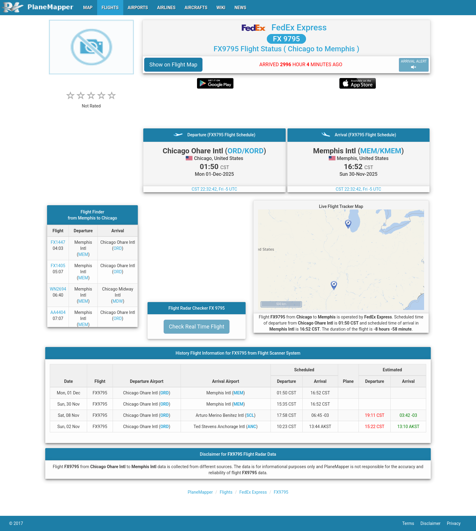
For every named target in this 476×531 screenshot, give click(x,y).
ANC (251, 426)
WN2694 (58, 289)
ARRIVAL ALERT (414, 64)
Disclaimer (433, 523)
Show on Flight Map (173, 64)
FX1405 (58, 265)
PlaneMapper (200, 492)
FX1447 (58, 242)
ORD (118, 248)
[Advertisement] (286, 108)
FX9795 (281, 492)
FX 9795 (286, 39)
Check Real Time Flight (196, 326)
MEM (83, 254)
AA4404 (58, 312)
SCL (250, 415)
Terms (411, 523)
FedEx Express (299, 27)
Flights (226, 492)
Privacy (457, 523)
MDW (118, 301)
